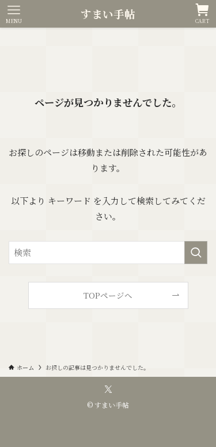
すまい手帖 (108, 14)
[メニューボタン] (14, 14)
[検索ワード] (108, 252)
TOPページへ (108, 295)
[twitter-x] (108, 389)
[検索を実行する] (195, 252)
